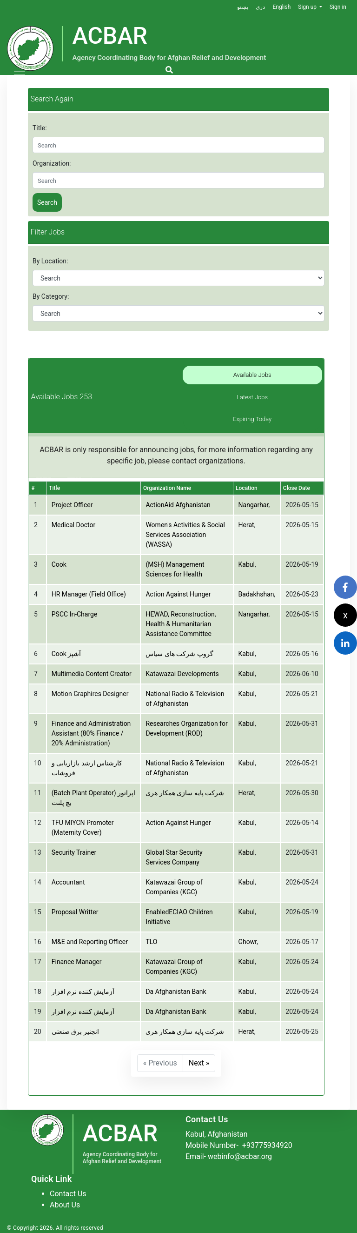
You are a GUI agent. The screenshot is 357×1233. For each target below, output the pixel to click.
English (281, 7)
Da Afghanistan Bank (175, 991)
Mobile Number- (238, 1145)
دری (260, 7)
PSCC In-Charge (75, 614)
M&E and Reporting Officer (90, 941)
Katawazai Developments (181, 673)
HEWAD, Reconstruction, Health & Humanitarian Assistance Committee (180, 623)
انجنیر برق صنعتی (75, 1031)
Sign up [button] (308, 7)
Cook (59, 564)
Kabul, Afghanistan (216, 1134)
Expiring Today (252, 418)
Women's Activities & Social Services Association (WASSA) (185, 534)
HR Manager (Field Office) (89, 594)
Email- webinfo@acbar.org (228, 1156)
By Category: (51, 296)
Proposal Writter (75, 912)
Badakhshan (256, 594)
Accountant (68, 882)
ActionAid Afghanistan (177, 505)
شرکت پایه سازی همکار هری (184, 793)
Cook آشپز (66, 653)
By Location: (50, 261)
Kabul (246, 564)
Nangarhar (253, 505)
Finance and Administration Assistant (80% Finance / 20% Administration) (91, 733)
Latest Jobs (252, 397)
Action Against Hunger (178, 594)
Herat (246, 525)
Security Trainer (74, 852)
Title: (40, 128)
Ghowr (247, 941)
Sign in (338, 7)
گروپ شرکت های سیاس (179, 653)
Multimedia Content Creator (92, 673)
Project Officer (72, 505)
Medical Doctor (73, 525)
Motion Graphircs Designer (90, 693)
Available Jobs (252, 374)
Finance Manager (77, 961)
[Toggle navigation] (19, 75)
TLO (151, 941)
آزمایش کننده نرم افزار (83, 991)
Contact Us (68, 1193)
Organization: (52, 163)
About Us (65, 1204)
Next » (199, 1063)
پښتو (242, 7)
